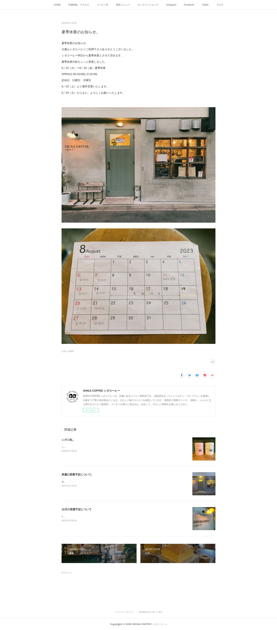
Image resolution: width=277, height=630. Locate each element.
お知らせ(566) (68, 351)
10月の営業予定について (77, 509)
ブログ (219, 4)
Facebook (189, 4)
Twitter (205, 4)
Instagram (171, 4)
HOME (57, 4)
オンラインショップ (148, 4)
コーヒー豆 (102, 4)
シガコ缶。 (68, 439)
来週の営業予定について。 (78, 474)
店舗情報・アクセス (78, 4)
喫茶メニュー (123, 4)
